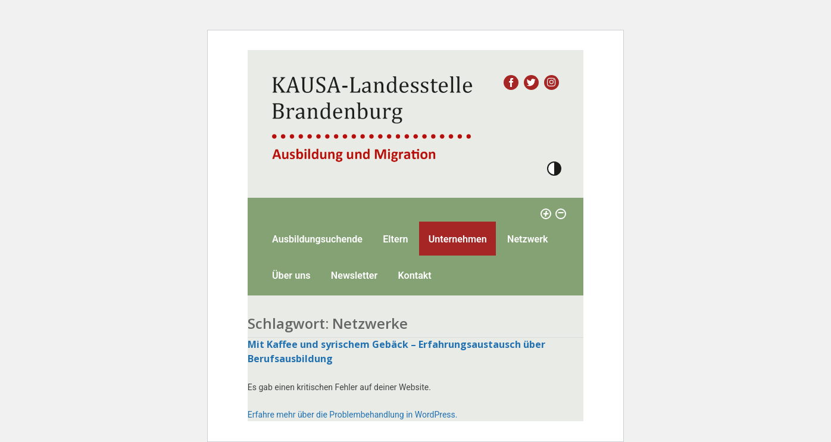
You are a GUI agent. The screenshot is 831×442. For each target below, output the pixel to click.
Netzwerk (527, 239)
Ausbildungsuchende (317, 239)
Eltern (395, 239)
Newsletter (354, 275)
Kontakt (415, 275)
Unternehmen (458, 239)
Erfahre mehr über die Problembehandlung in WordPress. (353, 414)
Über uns (291, 275)
